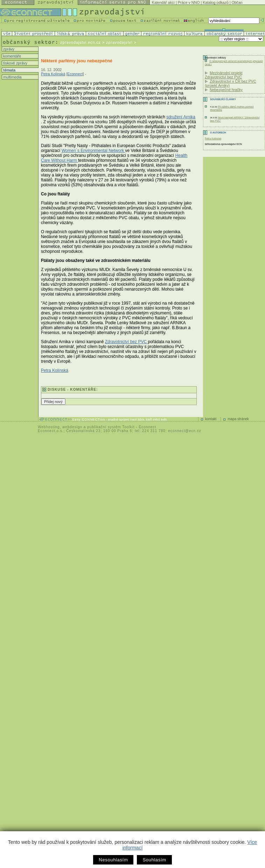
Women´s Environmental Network (93, 150)
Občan (236, 2)
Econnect (75, 74)
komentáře (11, 56)
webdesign (72, 427)
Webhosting (49, 427)
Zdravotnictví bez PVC (126, 341)
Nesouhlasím (113, 859)
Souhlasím (154, 859)
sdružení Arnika (180, 116)
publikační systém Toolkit (110, 427)
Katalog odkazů (215, 2)
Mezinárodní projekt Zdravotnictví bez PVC (224, 75)
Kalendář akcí (163, 2)
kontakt (210, 419)
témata (8, 70)
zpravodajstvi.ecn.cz (80, 42)
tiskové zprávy (14, 63)
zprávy (8, 49)
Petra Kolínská (53, 74)
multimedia (12, 77)
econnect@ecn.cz (184, 431)
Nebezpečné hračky (226, 90)
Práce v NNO (189, 2)
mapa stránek (238, 419)
